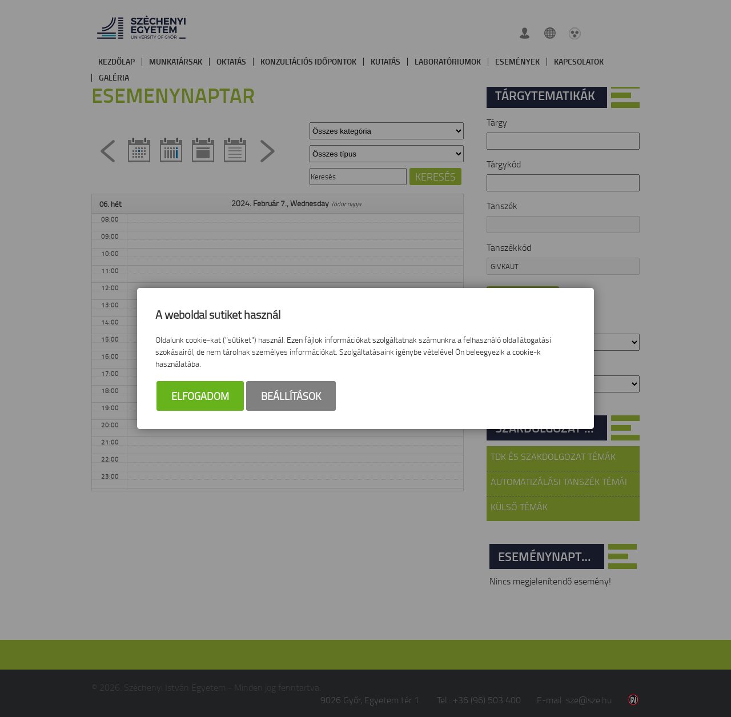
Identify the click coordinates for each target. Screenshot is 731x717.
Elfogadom (200, 396)
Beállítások (291, 396)
